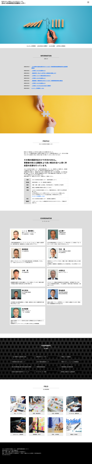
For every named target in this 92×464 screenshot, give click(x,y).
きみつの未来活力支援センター (13, 3)
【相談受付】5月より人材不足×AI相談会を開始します (43, 73)
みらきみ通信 (52, 46)
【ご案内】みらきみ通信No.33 (38, 83)
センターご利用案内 (31, 46)
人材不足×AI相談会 (60, 46)
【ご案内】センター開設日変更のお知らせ (41, 75)
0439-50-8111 (7, 454)
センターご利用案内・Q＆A (37, 88)
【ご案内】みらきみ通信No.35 (38, 70)
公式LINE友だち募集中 (42, 46)
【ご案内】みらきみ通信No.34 (38, 78)
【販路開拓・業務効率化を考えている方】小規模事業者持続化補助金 (47, 80)
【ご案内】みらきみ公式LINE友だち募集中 (41, 85)
